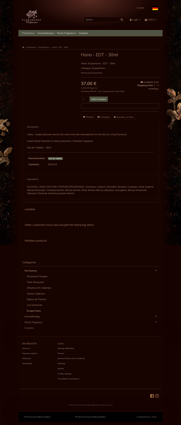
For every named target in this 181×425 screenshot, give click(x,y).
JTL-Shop (152, 417)
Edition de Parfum (36, 299)
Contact (140, 8)
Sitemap (61, 363)
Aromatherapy (46, 33)
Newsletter (27, 363)
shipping (106, 91)
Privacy (61, 353)
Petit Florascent (35, 282)
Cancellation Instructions (68, 379)
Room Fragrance (66, 33)
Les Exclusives (34, 305)
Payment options (30, 353)
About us (26, 348)
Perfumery (28, 33)
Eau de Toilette (55, 158)
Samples (83, 33)
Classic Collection (36, 293)
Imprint (61, 368)
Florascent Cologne (37, 276)
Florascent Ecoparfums (92, 73)
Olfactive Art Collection (39, 287)
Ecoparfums (44, 47)
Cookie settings (65, 374)
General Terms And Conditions (71, 358)
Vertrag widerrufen (66, 348)
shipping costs (106, 405)
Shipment (26, 358)
